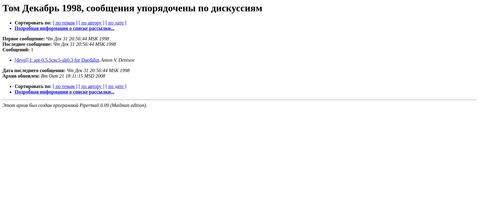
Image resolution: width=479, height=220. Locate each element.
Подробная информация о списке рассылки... (64, 28)
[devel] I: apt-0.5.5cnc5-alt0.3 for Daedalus (57, 60)
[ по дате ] (116, 22)
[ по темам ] (65, 22)
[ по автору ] (91, 22)
